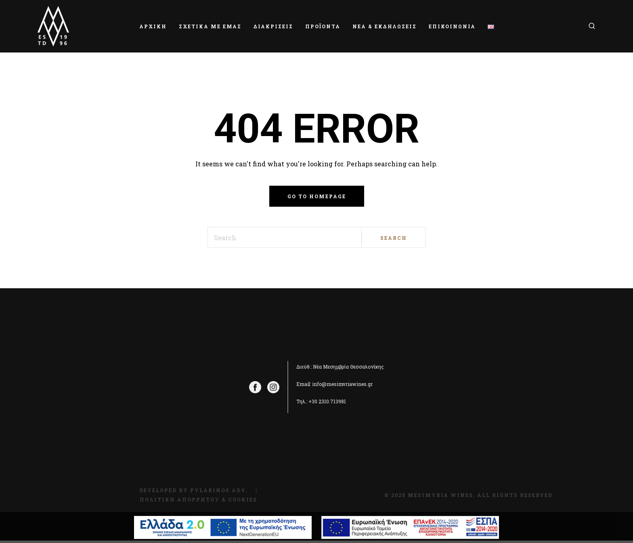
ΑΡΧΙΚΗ (153, 26)
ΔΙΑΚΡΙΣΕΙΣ (273, 26)
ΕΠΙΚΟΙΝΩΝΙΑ (452, 26)
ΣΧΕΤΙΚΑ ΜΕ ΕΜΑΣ (210, 26)
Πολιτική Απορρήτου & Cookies (198, 499)
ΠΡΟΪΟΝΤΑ (322, 26)
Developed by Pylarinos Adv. (193, 490)
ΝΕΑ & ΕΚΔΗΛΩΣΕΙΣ (384, 26)
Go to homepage (316, 196)
